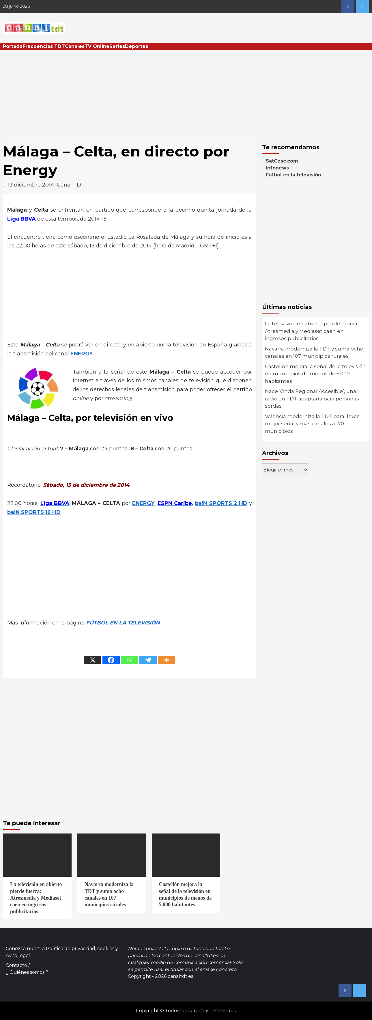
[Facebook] (111, 660)
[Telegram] (148, 660)
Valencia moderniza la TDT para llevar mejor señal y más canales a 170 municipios (312, 423)
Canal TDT (71, 185)
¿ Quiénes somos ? (27, 972)
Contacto (16, 965)
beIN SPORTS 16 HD (34, 512)
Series (117, 46)
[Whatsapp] (129, 660)
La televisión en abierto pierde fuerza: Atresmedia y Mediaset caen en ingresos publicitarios (311, 331)
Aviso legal (18, 955)
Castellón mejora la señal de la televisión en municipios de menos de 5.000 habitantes (315, 373)
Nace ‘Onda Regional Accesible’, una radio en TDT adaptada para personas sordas (312, 398)
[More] (166, 660)
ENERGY (81, 353)
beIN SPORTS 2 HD (221, 503)
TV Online (97, 46)
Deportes (136, 46)
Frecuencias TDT (44, 46)
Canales (75, 46)
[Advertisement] (186, 93)
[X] (92, 660)
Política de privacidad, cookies (80, 948)
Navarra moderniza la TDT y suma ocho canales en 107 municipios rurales (314, 352)
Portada (13, 46)
